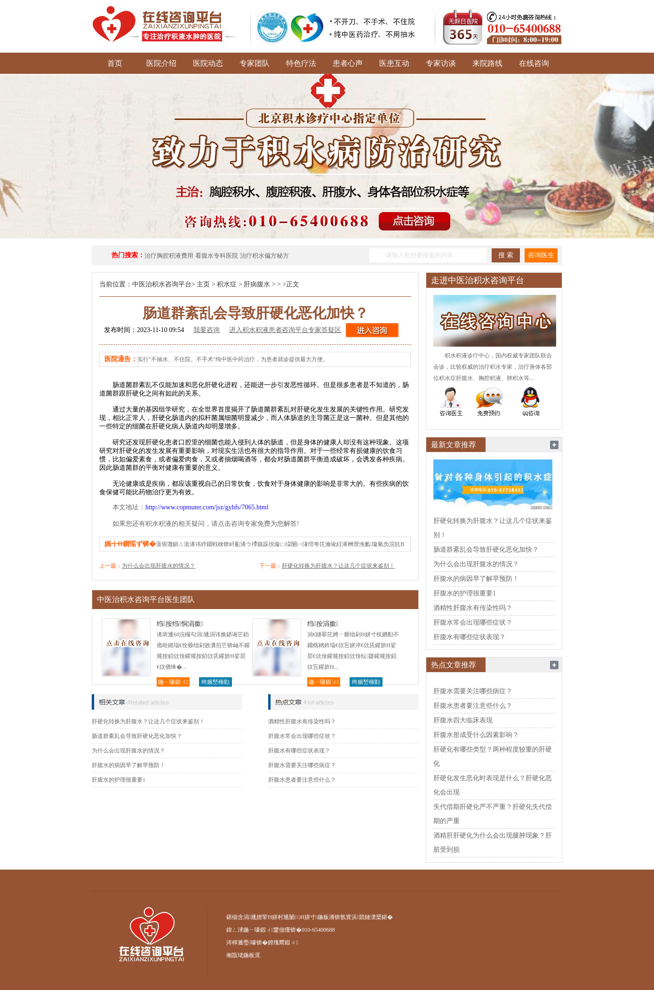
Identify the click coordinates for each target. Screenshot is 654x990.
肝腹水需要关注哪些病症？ (302, 765)
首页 (114, 63)
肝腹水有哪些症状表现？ (299, 750)
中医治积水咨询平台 (161, 284)
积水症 (227, 284)
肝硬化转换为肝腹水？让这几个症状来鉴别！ (338, 565)
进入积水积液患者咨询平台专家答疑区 (285, 329)
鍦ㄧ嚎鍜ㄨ (173, 682)
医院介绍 (161, 63)
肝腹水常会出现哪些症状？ (302, 736)
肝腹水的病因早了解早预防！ (128, 765)
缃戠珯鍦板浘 (243, 955)
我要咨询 (206, 329)
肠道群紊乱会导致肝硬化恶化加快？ (137, 736)
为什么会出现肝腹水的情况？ (158, 565)
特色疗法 (301, 63)
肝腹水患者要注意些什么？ (302, 779)
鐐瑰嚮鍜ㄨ (283, 942)
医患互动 (394, 63)
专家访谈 (441, 63)
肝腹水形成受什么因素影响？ (476, 734)
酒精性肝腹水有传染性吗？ (302, 721)
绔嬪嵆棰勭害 (215, 683)
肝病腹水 (257, 284)
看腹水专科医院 (216, 255)
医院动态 (208, 63)
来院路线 (487, 63)
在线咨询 (534, 63)
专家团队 (254, 63)
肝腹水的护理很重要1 (118, 779)
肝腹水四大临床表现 (463, 720)
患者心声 (348, 63)
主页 (203, 284)
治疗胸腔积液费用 (168, 255)
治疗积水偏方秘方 (264, 255)
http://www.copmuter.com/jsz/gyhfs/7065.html (207, 507)
